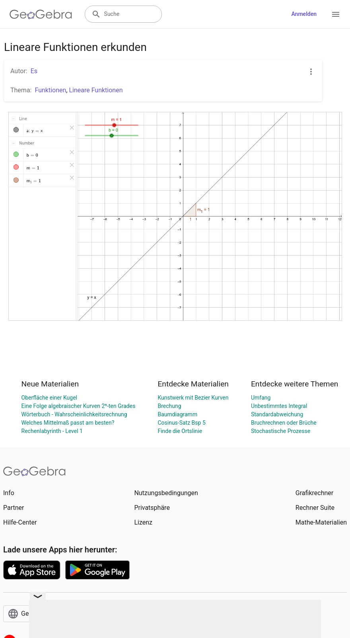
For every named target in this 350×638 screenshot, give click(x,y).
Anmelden (304, 14)
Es (34, 71)
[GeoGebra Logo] (41, 14)
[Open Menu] (335, 14)
